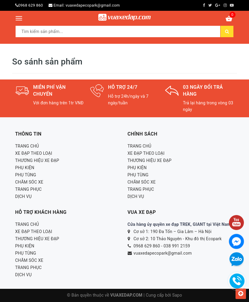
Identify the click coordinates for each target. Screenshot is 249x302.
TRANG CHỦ (27, 146)
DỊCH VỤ (23, 196)
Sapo (177, 295)
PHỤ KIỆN (24, 167)
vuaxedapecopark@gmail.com (93, 5)
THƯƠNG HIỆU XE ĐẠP (37, 160)
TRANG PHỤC (28, 189)
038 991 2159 (177, 246)
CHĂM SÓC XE (29, 182)
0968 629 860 (30, 5)
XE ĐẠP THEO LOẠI (33, 153)
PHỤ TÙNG (25, 174)
